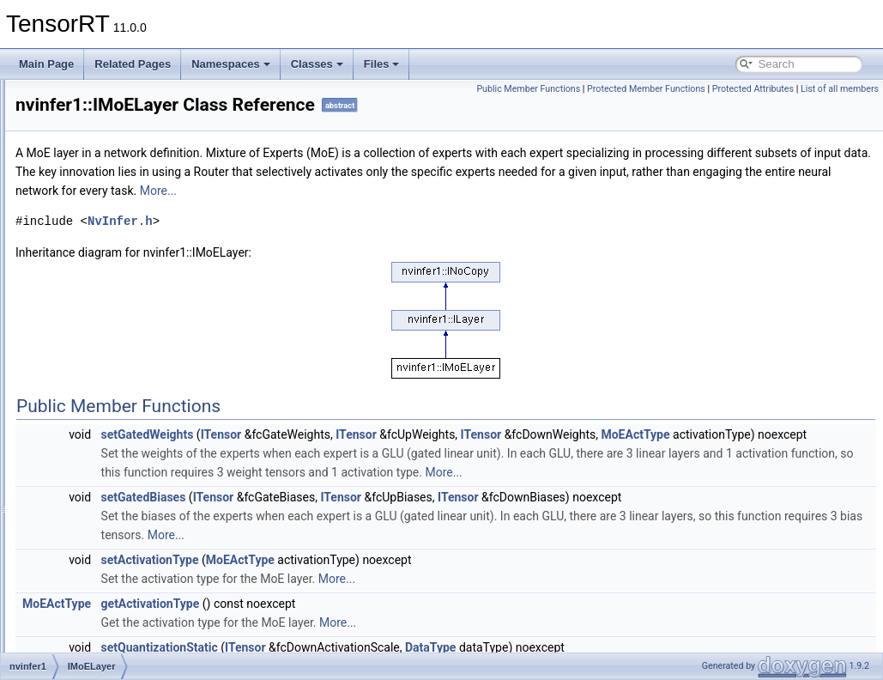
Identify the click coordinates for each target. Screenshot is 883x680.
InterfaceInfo (99, 457)
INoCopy (90, 400)
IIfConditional (100, 117)
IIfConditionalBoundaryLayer (135, 136)
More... (795, 215)
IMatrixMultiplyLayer (116, 325)
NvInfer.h (334, 245)
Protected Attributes (833, 88)
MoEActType (350, 477)
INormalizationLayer (116, 438)
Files (382, 64)
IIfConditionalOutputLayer (128, 173)
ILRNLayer (94, 306)
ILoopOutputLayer (111, 287)
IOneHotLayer (102, 476)
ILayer (84, 230)
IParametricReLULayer (122, 532)
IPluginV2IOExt (105, 646)
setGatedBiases (358, 559)
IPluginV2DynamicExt (119, 608)
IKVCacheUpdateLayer (123, 211)
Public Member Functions (609, 88)
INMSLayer (96, 381)
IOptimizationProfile (115, 495)
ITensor (436, 458)
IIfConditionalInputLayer (124, 155)
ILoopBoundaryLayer (118, 268)
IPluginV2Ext (100, 627)
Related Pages (132, 64)
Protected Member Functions (727, 88)
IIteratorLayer (100, 192)
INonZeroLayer (104, 419)
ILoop (83, 249)
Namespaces (230, 64)
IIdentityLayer (101, 98)
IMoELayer (95, 343)
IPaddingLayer (103, 513)
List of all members (840, 107)
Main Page (46, 64)
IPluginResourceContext (125, 570)
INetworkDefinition (112, 362)
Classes (317, 64)
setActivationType (365, 621)
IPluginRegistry (105, 551)
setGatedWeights (362, 458)
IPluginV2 (92, 589)
